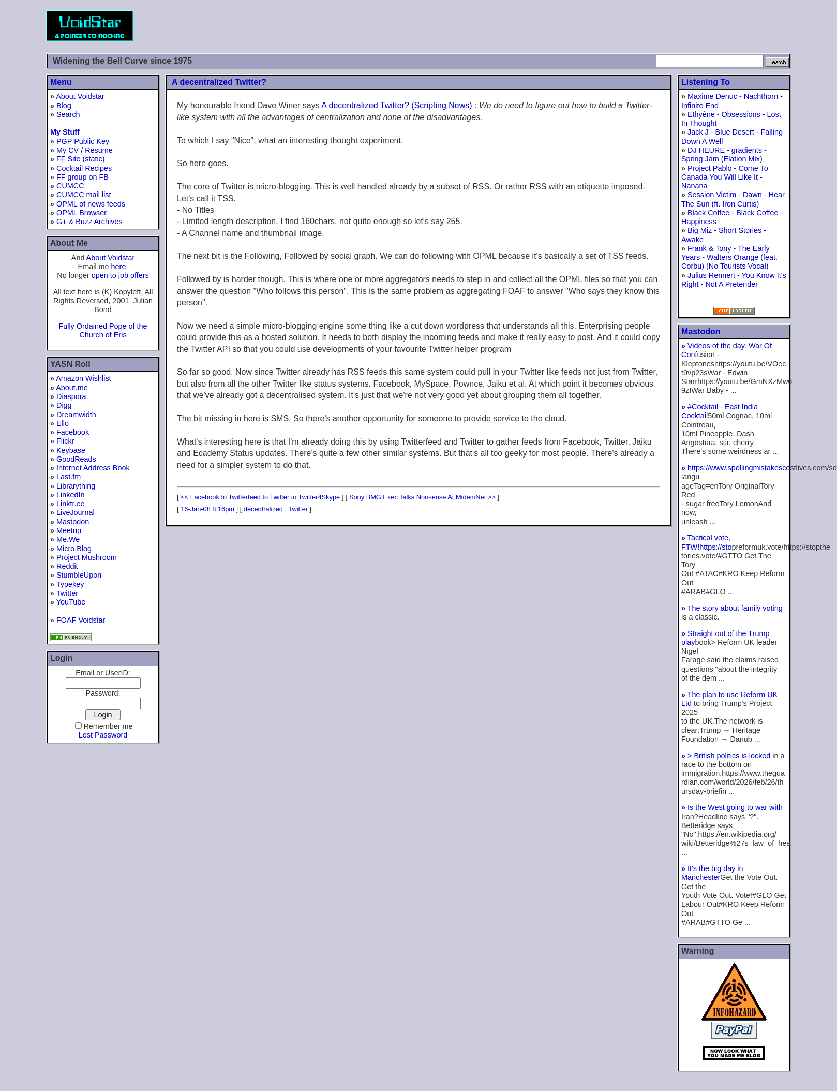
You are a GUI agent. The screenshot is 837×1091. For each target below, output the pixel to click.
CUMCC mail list (83, 194)
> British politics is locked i (727, 755)
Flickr (65, 441)
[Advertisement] (602, 26)
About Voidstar (80, 96)
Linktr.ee (70, 503)
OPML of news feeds (90, 204)
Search (68, 114)
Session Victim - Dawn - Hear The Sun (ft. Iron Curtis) (733, 199)
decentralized (263, 509)
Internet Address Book (93, 468)
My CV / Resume (84, 150)
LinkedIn (70, 495)
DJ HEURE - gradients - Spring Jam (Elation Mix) (724, 154)
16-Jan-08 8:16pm (207, 509)
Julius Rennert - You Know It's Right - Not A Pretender (733, 279)
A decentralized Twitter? (219, 82)
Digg (64, 405)
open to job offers (120, 275)
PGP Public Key (82, 141)
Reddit (67, 566)
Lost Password (103, 735)
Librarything (75, 486)
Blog (63, 105)
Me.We (68, 539)
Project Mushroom (86, 557)
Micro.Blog (74, 548)
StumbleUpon (78, 575)
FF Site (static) (80, 159)
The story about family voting (732, 608)
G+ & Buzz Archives (89, 221)
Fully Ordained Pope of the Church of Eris (102, 330)
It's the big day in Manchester (712, 872)
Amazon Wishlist (83, 378)
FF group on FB (82, 177)
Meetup (68, 530)
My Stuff (65, 132)
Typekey (70, 584)
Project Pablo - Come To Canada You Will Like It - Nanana (724, 177)
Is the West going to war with (732, 807)
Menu (61, 82)
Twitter (67, 593)
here (118, 266)
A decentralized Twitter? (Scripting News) (396, 105)
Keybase (70, 450)
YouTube (71, 602)
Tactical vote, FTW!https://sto (706, 542)
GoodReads (76, 459)
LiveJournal (75, 512)
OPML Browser (81, 213)
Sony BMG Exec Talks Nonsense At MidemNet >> (422, 497)
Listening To (705, 82)
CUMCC (70, 186)
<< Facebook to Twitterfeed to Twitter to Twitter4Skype (260, 497)
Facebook (72, 432)
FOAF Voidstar (80, 620)
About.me (72, 388)
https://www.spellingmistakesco (735, 468)
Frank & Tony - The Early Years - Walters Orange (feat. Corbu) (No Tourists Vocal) (729, 257)
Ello (62, 423)
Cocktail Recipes (84, 168)
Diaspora (71, 396)
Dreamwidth (76, 414)
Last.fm (68, 477)
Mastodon (72, 522)
